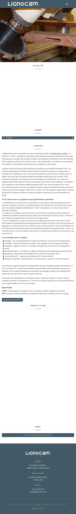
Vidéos (49, 435)
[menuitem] (38, 137)
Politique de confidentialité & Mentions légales (24, 504)
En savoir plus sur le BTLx (12, 299)
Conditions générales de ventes (57, 504)
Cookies (42, 504)
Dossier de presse (31, 435)
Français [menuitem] (9, 138)
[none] (38, 137)
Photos (42, 435)
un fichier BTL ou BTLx (59, 154)
